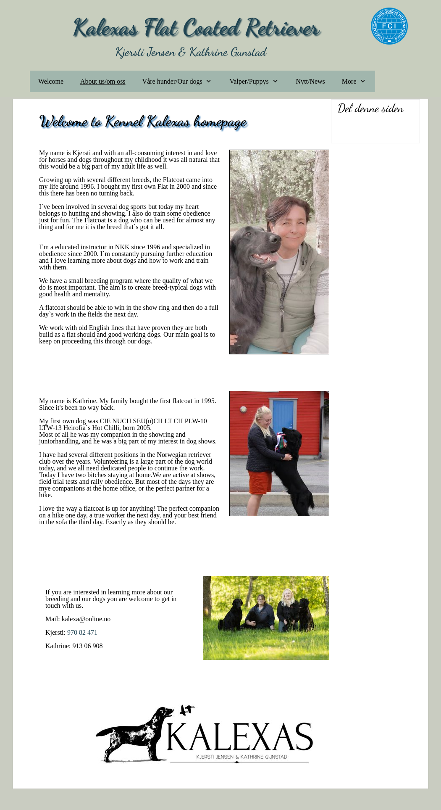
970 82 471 (82, 632)
